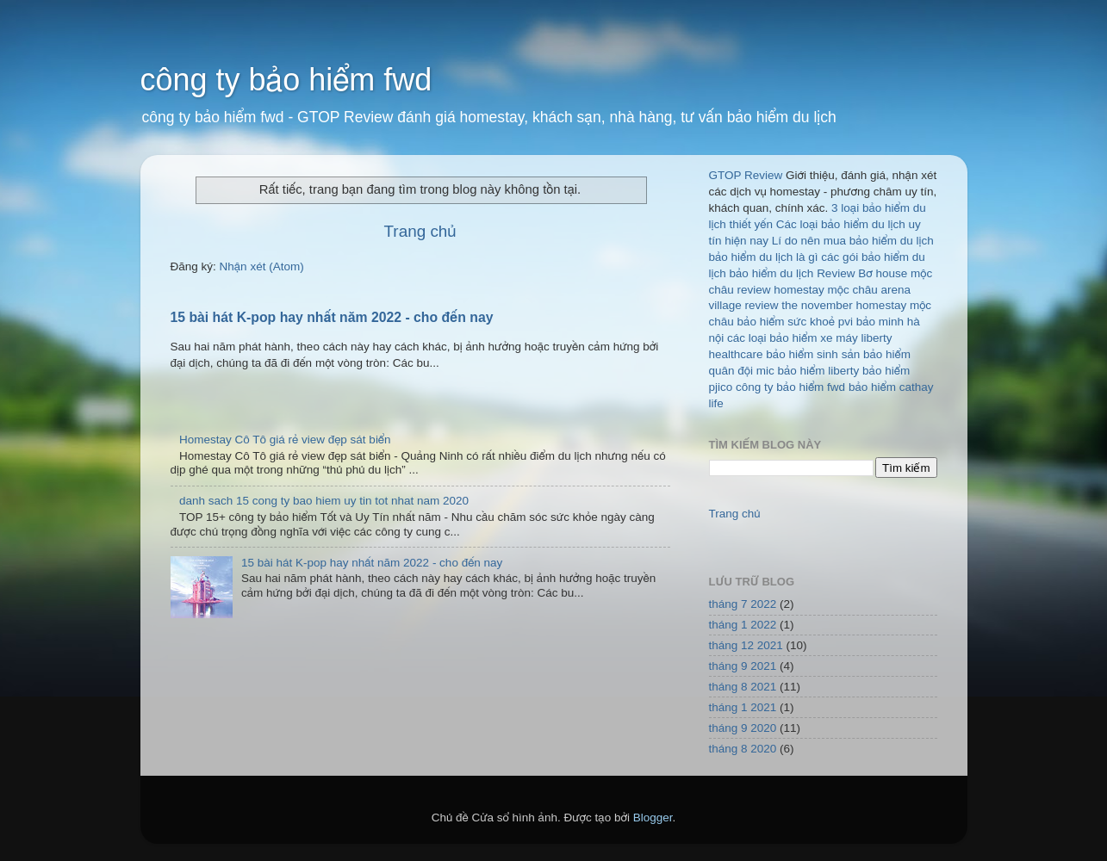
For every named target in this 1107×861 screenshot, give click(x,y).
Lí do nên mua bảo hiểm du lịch (853, 240)
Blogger (653, 817)
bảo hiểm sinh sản (813, 354)
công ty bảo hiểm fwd (286, 79)
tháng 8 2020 (743, 748)
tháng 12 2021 (746, 645)
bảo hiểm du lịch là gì (763, 257)
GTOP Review (746, 175)
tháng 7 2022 (743, 604)
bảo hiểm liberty (819, 370)
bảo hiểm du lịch (772, 273)
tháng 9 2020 (743, 728)
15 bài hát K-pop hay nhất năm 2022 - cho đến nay (332, 317)
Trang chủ (420, 231)
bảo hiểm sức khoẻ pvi (795, 321)
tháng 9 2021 (743, 666)
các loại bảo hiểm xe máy (792, 337)
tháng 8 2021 (743, 686)
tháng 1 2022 (743, 624)
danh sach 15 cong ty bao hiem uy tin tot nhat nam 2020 (324, 500)
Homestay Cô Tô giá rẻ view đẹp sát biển (285, 439)
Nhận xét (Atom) (262, 266)
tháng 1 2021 (743, 707)
